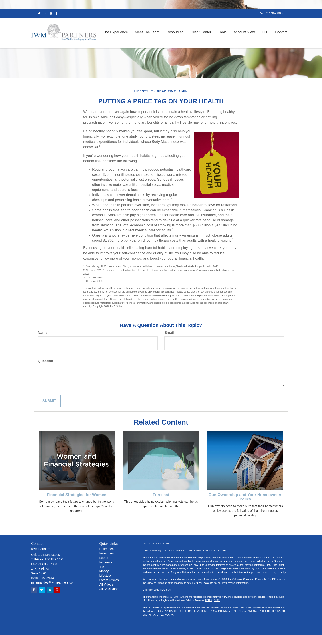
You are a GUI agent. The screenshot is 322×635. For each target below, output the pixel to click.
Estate (103, 558)
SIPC (217, 600)
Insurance (106, 562)
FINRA (208, 600)
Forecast (161, 495)
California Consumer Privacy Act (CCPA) (254, 579)
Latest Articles (109, 580)
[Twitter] (39, 13)
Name (43, 332)
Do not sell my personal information (229, 583)
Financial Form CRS (159, 543)
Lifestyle (105, 575)
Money (104, 571)
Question (45, 361)
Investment (107, 553)
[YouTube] (51, 13)
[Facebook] (56, 13)
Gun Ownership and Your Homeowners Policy (245, 497)
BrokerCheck (220, 550)
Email (169, 332)
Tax (101, 566)
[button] (118, 33)
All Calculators (109, 589)
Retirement (107, 549)
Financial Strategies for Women (77, 495)
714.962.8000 (272, 13)
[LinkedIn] (45, 13)
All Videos (106, 584)
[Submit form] (49, 401)
